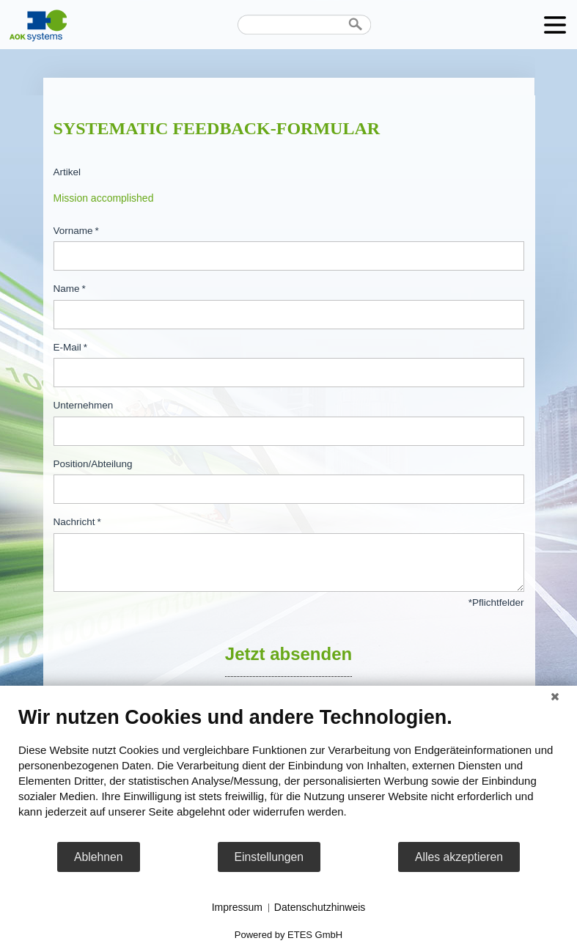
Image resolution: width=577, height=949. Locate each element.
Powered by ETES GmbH (288, 934)
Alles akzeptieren (459, 857)
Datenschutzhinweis (320, 907)
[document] (288, 773)
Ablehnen (98, 857)
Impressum (237, 907)
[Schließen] (555, 697)
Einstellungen (269, 857)
